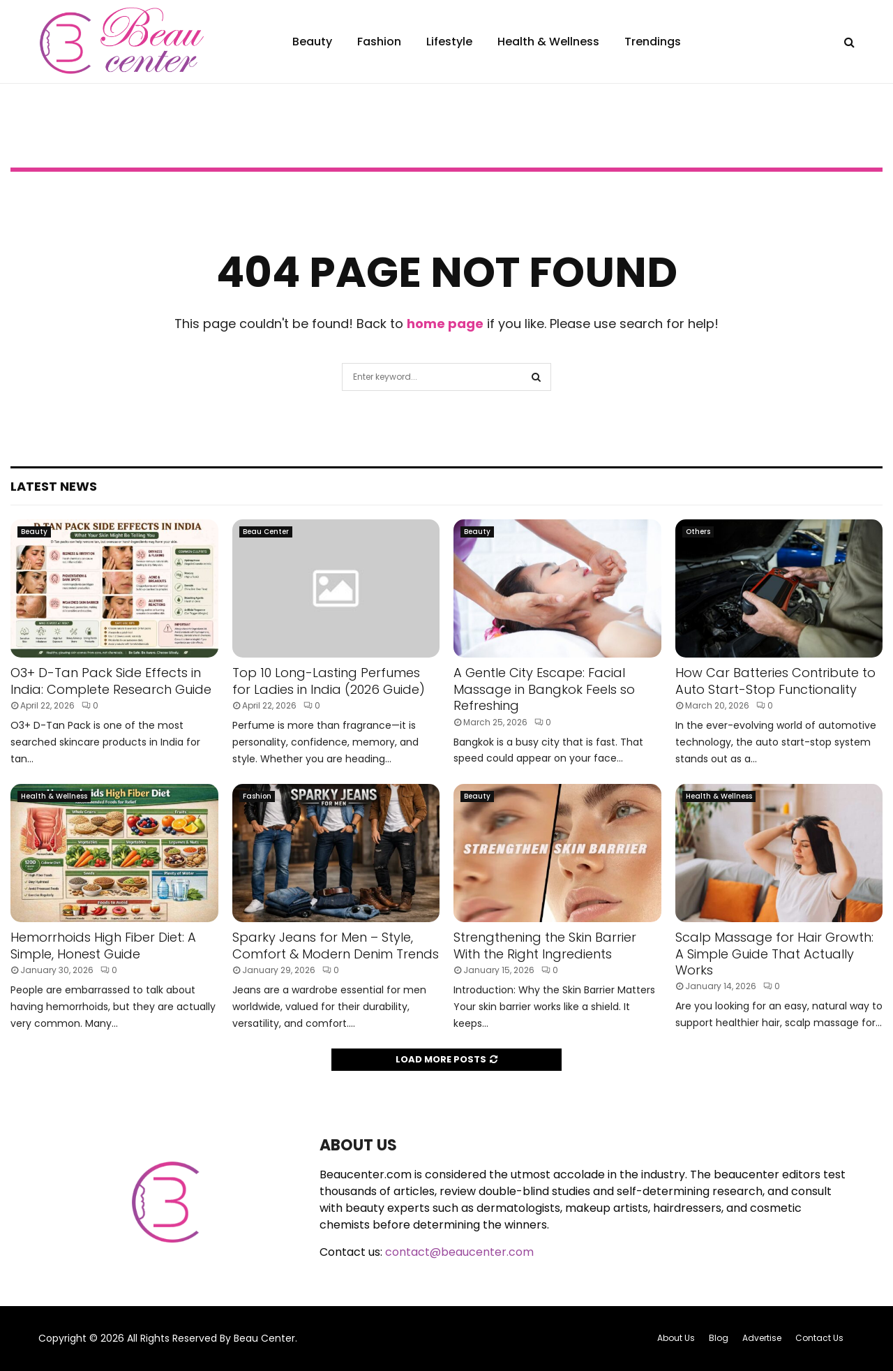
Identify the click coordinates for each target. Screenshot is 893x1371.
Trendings (652, 42)
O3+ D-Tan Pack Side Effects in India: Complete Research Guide (110, 680)
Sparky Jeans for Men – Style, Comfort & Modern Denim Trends (335, 945)
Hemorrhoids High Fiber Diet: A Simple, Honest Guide (103, 945)
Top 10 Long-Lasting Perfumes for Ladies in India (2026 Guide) (328, 680)
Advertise (761, 1338)
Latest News (53, 486)
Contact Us (819, 1338)
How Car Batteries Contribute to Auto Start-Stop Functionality (775, 680)
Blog (718, 1338)
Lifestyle (449, 42)
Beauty (312, 42)
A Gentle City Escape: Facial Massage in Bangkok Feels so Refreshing (544, 689)
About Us (676, 1338)
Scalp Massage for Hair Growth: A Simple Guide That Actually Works (774, 953)
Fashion (379, 42)
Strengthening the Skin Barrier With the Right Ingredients (544, 945)
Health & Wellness (548, 42)
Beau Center (266, 531)
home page (445, 323)
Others (698, 531)
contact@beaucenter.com (459, 1252)
